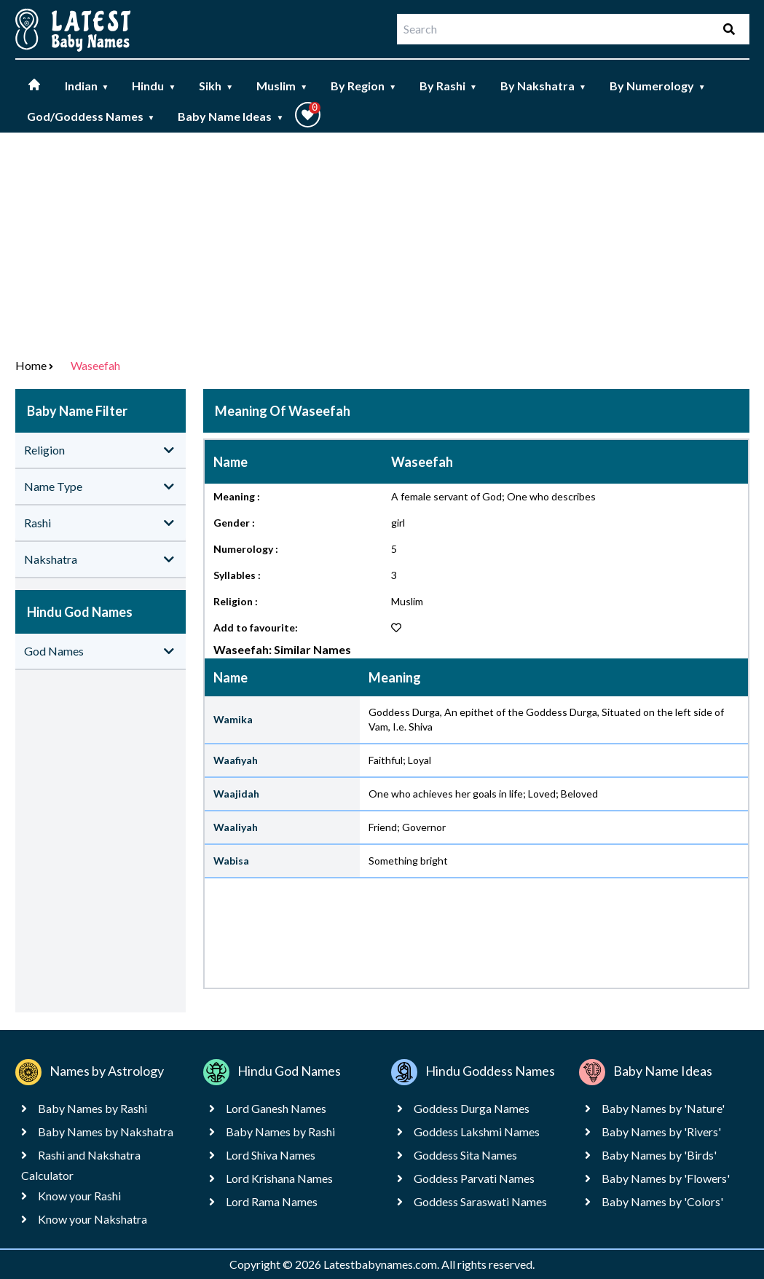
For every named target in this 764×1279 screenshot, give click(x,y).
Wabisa (231, 860)
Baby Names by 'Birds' (659, 1155)
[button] (307, 114)
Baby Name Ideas (230, 116)
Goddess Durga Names (471, 1108)
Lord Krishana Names (279, 1178)
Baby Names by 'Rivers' (661, 1131)
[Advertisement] (382, 242)
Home (31, 365)
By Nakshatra (543, 86)
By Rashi (448, 86)
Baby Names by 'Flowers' (666, 1178)
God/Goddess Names (91, 116)
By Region (363, 86)
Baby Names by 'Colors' (662, 1201)
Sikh (216, 86)
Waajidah (236, 793)
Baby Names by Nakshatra (105, 1131)
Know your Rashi (79, 1196)
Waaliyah (235, 827)
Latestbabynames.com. (382, 1264)
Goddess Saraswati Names (480, 1201)
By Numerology (658, 86)
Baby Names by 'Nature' (663, 1108)
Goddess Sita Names (465, 1155)
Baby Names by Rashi (92, 1108)
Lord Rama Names (272, 1201)
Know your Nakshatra (92, 1219)
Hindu (154, 86)
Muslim (281, 86)
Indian (87, 86)
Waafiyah (235, 760)
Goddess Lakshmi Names (477, 1131)
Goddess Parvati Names (474, 1178)
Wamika (233, 719)
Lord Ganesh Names (276, 1108)
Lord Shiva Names (270, 1155)
